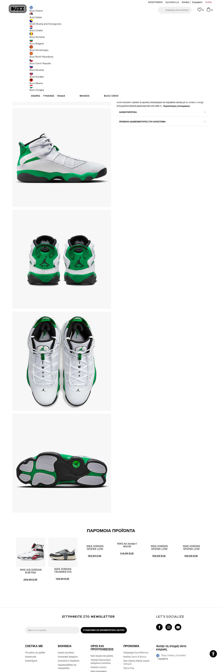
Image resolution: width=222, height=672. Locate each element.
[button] (174, 10)
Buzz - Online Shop (33, 23)
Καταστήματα (31, 624)
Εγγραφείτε (197, 2)
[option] (111, 19)
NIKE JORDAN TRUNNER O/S (69, 527)
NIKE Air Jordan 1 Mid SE (125, 511)
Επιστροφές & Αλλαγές (101, 638)
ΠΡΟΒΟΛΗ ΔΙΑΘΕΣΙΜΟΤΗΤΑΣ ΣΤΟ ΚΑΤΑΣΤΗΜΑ (154, 139)
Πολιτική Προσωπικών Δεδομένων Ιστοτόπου (101, 625)
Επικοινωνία (30, 620)
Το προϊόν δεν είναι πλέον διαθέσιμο (139, 71)
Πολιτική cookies (98, 630)
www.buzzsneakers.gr (46, 670)
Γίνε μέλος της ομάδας (35, 616)
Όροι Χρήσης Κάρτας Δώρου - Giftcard (137, 626)
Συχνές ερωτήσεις (66, 616)
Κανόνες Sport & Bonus (134, 620)
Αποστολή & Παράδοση (68, 624)
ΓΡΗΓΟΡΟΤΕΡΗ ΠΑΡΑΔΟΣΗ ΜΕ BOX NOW (102, 18)
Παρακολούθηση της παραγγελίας (67, 630)
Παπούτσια (57, 23)
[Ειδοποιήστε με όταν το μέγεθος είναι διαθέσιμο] (121, 48)
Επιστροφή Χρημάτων (68, 620)
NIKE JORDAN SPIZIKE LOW (97, 508)
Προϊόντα (47, 23)
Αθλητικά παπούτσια (71, 23)
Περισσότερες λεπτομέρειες (133, 123)
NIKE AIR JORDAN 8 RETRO (41, 529)
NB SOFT (74, 670)
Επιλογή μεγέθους (125, 43)
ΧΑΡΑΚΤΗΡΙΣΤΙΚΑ (154, 129)
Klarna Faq (128, 631)
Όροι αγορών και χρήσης (102, 619)
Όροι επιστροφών (99, 634)
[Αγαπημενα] (200, 11)
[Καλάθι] (209, 10)
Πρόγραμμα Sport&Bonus (135, 616)
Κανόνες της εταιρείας (100, 642)
